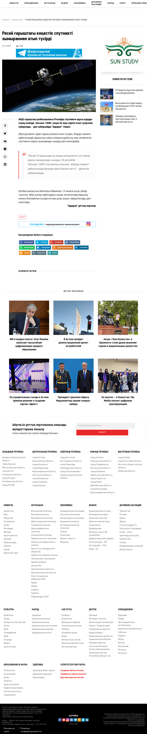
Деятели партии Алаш (99, 519)
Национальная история (100, 509)
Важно (64, 3)
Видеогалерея (95, 631)
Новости (14, 3)
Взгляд (121, 641)
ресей (22, 217)
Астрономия (9, 672)
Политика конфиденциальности (31, 727)
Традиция (36, 613)
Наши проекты (11, 533)
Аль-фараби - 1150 (97, 543)
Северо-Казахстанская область (71, 474)
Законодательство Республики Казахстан (100, 652)
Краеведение (95, 526)
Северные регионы (70, 450)
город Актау (7, 469)
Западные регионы (12, 450)
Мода (64, 634)
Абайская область (126, 469)
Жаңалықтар (17, 20)
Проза (122, 516)
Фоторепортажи (69, 645)
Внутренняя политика (41, 509)
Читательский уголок (72, 624)
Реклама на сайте (9, 727)
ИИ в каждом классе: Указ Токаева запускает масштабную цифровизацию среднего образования (29, 344)
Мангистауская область (13, 465)
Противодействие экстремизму (126, 621)
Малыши (93, 613)
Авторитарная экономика (72, 516)
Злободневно (31, 3)
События (122, 630)
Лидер (121, 617)
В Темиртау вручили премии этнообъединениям (129, 94)
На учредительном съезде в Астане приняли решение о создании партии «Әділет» (29, 401)
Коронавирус (39, 675)
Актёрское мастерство (15, 620)
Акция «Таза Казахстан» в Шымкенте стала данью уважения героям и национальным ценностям (117, 343)
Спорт (123, 3)
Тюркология (94, 523)
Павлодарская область (71, 466)
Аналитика (65, 533)
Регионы (122, 648)
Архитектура (10, 645)
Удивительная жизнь (13, 686)
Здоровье (122, 613)
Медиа (7, 641)
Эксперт (8, 537)
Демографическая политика (40, 527)
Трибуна (35, 591)
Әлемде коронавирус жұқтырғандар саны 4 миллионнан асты (129, 127)
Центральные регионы (44, 450)
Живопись (8, 613)
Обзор (121, 637)
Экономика (80, 3)
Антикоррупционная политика (69, 524)
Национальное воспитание (44, 624)
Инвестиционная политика (43, 519)
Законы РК (36, 563)
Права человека (38, 560)
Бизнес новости (67, 536)
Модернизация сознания (131, 544)
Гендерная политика (40, 523)
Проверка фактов (97, 641)
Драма (123, 519)
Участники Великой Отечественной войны (99, 645)
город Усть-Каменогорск (129, 459)
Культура (9, 607)
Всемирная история (98, 512)
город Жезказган (40, 476)
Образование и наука (15, 662)
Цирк (6, 634)
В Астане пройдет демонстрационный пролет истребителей (73, 343)
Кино (6, 627)
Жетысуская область (100, 466)
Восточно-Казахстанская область (130, 463)
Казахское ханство (98, 516)
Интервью (8, 526)
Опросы (7, 544)
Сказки (123, 540)
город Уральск (9, 462)
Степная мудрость (128, 523)
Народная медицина (42, 672)
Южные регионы (99, 450)
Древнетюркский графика (101, 536)
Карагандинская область (44, 469)
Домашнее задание (71, 620)
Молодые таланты (97, 617)
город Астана (38, 455)
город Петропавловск (70, 469)
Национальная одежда (42, 627)
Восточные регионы (129, 450)
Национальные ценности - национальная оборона (101, 635)
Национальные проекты (42, 567)
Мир (6, 512)
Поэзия (123, 512)
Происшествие (11, 551)
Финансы (64, 540)
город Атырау (8, 476)
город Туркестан (98, 476)
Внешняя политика (40, 512)
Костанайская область (71, 459)
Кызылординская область (102, 490)
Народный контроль (69, 519)
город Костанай (67, 455)
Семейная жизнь (69, 631)
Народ (111, 3)
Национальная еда (40, 620)
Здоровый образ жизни (44, 668)
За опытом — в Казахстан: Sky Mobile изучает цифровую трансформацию (117, 401)
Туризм (63, 529)
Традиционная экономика (72, 509)
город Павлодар (67, 462)
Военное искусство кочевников (98, 531)
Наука (6, 675)
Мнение (7, 530)
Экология (122, 651)
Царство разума (11, 682)
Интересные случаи (71, 638)
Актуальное (9, 519)
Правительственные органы (44, 553)
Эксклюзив (123, 644)
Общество (8, 516)
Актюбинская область (12, 479)
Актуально (50, 3)
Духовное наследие (96, 3)
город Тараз (96, 480)
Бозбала (66, 613)
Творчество (125, 509)
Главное (35, 587)
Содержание (10, 693)
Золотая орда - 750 (98, 540)
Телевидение (10, 631)
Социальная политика (41, 533)
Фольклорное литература (101, 620)
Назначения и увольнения (43, 556)
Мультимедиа (10, 540)
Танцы (7, 617)
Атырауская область (12, 472)
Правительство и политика (43, 536)
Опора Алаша (126, 547)
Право (34, 580)
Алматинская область (100, 459)
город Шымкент (97, 469)
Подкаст (122, 634)
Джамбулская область (100, 483)
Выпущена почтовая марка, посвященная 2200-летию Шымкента (130, 111)
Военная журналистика (73, 641)
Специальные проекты (99, 627)
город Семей (124, 455)
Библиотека (125, 537)
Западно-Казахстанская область (13, 457)
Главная (5, 20)
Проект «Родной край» (99, 624)
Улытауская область (42, 473)
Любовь (65, 627)
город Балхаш (39, 483)
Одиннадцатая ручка (129, 533)
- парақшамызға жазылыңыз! (54, 224)
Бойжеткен (67, 617)
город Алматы (97, 455)
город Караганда (40, 466)
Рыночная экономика (70, 512)
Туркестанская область (101, 473)
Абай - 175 (93, 547)
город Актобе (8, 483)
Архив (6, 547)
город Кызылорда (98, 487)
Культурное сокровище (130, 526)
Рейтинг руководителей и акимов (43, 541)
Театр (6, 624)
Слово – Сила (126, 530)
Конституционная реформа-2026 (39, 575)
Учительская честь (12, 689)
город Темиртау (39, 480)
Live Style (67, 607)
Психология (9, 668)
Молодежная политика (42, 516)
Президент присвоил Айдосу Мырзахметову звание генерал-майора (73, 401)
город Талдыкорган (99, 462)
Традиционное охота (41, 631)
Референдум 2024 (40, 594)
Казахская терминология (130, 627)
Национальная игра (41, 617)
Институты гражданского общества (43, 548)
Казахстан (9, 509)
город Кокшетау (40, 462)
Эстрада (8, 638)
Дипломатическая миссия (43, 570)
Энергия (7, 679)
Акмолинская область (42, 459)
